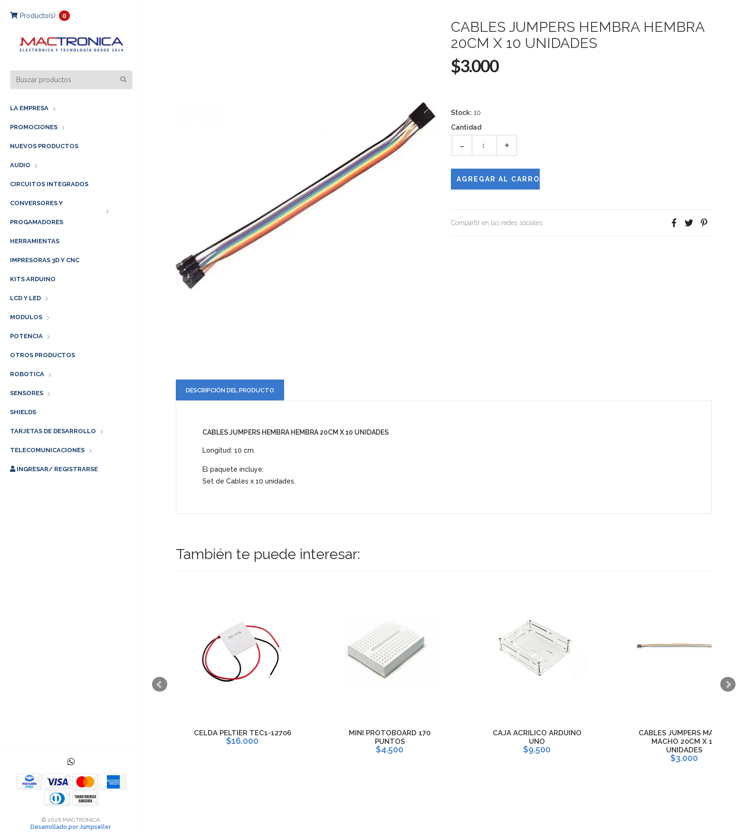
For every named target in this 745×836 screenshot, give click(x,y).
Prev (159, 684)
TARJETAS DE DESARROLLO (53, 431)
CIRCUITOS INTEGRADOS (49, 184)
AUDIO (20, 165)
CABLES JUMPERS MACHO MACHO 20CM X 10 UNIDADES (684, 741)
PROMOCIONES (33, 127)
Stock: (461, 112)
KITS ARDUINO (33, 279)
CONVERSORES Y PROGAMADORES (36, 213)
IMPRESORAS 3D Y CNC (44, 260)
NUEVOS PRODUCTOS (44, 146)
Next (727, 684)
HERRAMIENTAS (34, 241)
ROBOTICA (27, 374)
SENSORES (26, 393)
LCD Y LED (25, 298)
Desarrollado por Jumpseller (70, 827)
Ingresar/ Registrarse (54, 469)
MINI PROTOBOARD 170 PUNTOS (389, 737)
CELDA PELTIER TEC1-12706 (242, 733)
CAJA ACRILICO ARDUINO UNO (537, 737)
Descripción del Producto (230, 390)
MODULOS (26, 317)
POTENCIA (26, 336)
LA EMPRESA (29, 108)
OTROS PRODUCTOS (42, 355)
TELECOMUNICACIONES (47, 450)
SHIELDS (23, 412)
